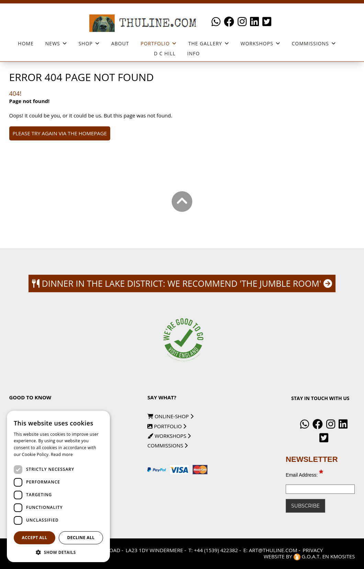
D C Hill (164, 53)
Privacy (313, 550)
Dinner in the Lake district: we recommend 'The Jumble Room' (182, 283)
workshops (257, 44)
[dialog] (58, 486)
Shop (86, 44)
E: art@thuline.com (270, 550)
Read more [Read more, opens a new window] (62, 454)
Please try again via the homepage (60, 133)
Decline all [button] (81, 537)
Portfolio (155, 44)
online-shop (170, 416)
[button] (58, 552)
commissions (167, 445)
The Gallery (205, 44)
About (120, 43)
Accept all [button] (34, 537)
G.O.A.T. (308, 556)
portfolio (166, 426)
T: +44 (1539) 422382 (213, 550)
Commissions (310, 44)
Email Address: (304, 475)
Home (26, 43)
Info (193, 53)
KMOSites (342, 556)
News (52, 44)
